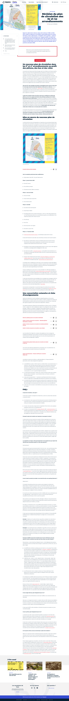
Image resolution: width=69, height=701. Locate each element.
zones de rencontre (37, 250)
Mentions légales (19, 699)
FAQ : (6, 50)
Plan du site (51, 699)
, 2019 (41, 88)
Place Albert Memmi (48, 642)
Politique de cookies (44, 699)
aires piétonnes (50, 410)
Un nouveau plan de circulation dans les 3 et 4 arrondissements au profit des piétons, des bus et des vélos (10, 41)
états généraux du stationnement (46, 259)
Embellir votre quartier (49, 627)
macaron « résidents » (47, 549)
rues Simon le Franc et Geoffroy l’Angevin (42, 652)
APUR (39, 88)
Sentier (50, 288)
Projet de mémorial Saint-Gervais (31, 234)
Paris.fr (44, 697)
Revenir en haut (7, 53)
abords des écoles (27, 653)
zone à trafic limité (27, 471)
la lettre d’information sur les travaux (43, 271)
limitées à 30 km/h (40, 409)
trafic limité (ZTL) (35, 584)
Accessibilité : (29, 699)
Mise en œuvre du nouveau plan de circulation (10, 46)
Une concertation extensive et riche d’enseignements (10, 48)
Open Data (38, 699)
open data (43, 284)
